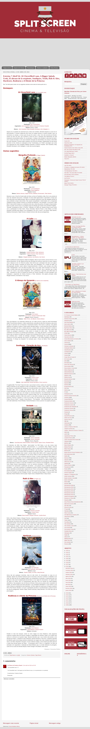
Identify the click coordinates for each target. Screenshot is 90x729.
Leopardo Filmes (68, 437)
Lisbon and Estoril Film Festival (71, 439)
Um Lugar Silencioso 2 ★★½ (71, 151)
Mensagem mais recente (11, 723)
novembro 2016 (69, 570)
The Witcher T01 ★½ (69, 176)
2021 (67, 556)
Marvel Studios (67, 445)
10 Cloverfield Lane (41, 92)
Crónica (66, 355)
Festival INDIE (67, 399)
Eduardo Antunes (68, 379)
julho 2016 (68, 578)
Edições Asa (67, 377)
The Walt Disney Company (70, 514)
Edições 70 (67, 375)
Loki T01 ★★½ (67, 165)
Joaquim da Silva (68, 428)
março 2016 (68, 586)
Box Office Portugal (68, 331)
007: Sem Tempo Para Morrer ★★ (72, 149)
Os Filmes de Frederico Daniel (14, 665)
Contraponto (67, 351)
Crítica (65, 353)
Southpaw (44, 345)
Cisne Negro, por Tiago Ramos (72, 284)
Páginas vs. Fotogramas (70, 474)
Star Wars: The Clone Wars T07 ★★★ (73, 172)
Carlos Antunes (67, 335)
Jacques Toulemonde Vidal (38, 315)
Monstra (66, 450)
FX (65, 391)
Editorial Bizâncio (68, 371)
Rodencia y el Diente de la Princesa (46, 596)
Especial (66, 382)
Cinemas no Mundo (68, 346)
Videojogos (67, 533)
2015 (67, 593)
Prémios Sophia (68, 472)
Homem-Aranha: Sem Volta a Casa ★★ (73, 147)
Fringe (65, 413)
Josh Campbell (25, 126)
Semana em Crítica (68, 498)
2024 (67, 550)
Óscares (66, 544)
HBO (65, 421)
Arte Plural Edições (68, 322)
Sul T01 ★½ (67, 178)
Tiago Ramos (38, 655)
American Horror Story (69, 318)
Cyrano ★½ (67, 141)
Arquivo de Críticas (19, 68)
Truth (35, 405)
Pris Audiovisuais (68, 470)
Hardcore (34, 535)
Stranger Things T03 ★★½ (70, 184)
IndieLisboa (67, 423)
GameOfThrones (68, 415)
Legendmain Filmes (68, 435)
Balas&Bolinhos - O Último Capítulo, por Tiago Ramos (78, 237)
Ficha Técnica (54, 68)
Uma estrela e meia (68, 529)
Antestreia (66, 320)
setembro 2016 (69, 574)
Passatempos (30, 68)
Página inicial (7, 68)
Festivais (66, 397)
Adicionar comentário (9, 678)
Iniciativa (66, 424)
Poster (65, 468)
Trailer (65, 520)
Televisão (66, 511)
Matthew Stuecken (34, 126)
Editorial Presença (68, 373)
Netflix (65, 456)
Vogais (66, 534)
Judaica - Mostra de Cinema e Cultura (73, 430)
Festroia (66, 412)
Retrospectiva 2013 (68, 492)
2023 (67, 552)
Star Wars (66, 505)
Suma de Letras (68, 507)
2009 (67, 604)
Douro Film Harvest (68, 364)
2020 (67, 558)
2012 (67, 598)
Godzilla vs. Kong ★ (69, 155)
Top (65, 518)
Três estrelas (67, 523)
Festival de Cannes (68, 403)
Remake (66, 483)
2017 (67, 564)
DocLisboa (66, 362)
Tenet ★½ (66, 158)
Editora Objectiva (68, 370)
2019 (67, 560)
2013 (67, 596)
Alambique (66, 316)
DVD (65, 360)
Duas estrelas (67, 366)
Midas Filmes (67, 448)
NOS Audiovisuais (68, 454)
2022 (67, 554)
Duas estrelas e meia (69, 368)
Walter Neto (67, 540)
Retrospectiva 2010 (68, 487)
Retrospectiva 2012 (68, 490)
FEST (65, 388)
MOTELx (66, 443)
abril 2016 (68, 584)
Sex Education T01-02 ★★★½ (71, 174)
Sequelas (66, 500)
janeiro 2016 (69, 590)
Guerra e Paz (67, 419)
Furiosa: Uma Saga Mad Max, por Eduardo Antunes (78, 227)
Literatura (66, 441)
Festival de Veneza (68, 410)
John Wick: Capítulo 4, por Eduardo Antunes (78, 264)
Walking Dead (67, 538)
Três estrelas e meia (69, 525)
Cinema (28, 655)
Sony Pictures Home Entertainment (72, 501)
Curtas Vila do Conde (69, 357)
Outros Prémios (68, 465)
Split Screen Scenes (69, 503)
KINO (65, 432)
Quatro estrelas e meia (69, 478)
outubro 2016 (69, 572)
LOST (65, 434)
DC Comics (67, 359)
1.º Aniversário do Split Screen (72, 246)
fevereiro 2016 (69, 588)
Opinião (66, 463)
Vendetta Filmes (68, 531)
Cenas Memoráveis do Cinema (71, 338)
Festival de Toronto (68, 408)
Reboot (66, 481)
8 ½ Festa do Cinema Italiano (71, 315)
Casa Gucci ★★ (68, 142)
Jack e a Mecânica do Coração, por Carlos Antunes (79, 292)
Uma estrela (67, 527)
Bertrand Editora (68, 326)
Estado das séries (76, 301)
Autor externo (67, 324)
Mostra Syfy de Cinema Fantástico (72, 452)
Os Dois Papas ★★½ (69, 153)
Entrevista (66, 380)
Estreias (33, 655)
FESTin (66, 390)
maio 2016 (68, 582)
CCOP (65, 333)
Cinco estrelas (67, 340)
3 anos (73, 254)
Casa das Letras (68, 337)
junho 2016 (68, 580)
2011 (67, 600)
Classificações (67, 349)
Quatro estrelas (67, 476)
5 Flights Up (37, 478)
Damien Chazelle (44, 126)
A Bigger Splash (41, 155)
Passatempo (67, 467)
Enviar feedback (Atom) (14, 726)
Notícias (66, 457)
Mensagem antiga (54, 723)
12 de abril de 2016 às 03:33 (29, 665)
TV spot (66, 509)
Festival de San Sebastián (70, 406)
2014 (67, 594)
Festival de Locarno (68, 404)
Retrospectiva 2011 (68, 489)
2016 (67, 566)
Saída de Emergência (69, 496)
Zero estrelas (67, 542)
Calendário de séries (76, 217)
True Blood (66, 522)
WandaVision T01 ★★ (69, 169)
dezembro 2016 (69, 568)
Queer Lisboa (67, 479)
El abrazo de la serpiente (41, 280)
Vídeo (65, 536)
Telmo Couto (67, 512)
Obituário (66, 459)
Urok (35, 218)
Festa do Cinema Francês (70, 395)
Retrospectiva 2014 (68, 494)
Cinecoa (66, 342)
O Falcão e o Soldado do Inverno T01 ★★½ (74, 167)
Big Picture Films (68, 327)
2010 (67, 603)
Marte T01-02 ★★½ (69, 183)
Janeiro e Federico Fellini (70, 426)
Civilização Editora (68, 347)
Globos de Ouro (68, 417)
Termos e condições (42, 68)
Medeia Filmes (67, 446)
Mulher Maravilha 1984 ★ (70, 156)
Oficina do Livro (68, 461)
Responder (9, 675)
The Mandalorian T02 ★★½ (70, 170)
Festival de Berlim (68, 401)
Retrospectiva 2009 (68, 485)
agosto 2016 (69, 576)
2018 (67, 562)
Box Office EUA (68, 329)
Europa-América (68, 386)
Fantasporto (67, 393)
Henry (38, 535)
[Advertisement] (32, 51)
